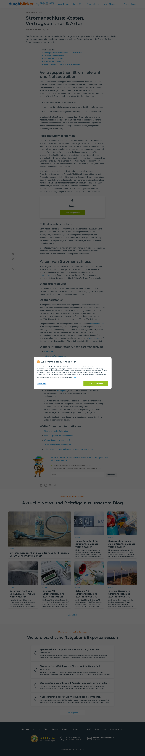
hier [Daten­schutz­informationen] (75, 377)
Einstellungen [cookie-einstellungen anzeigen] (41, 384)
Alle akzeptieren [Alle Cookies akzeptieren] (96, 384)
